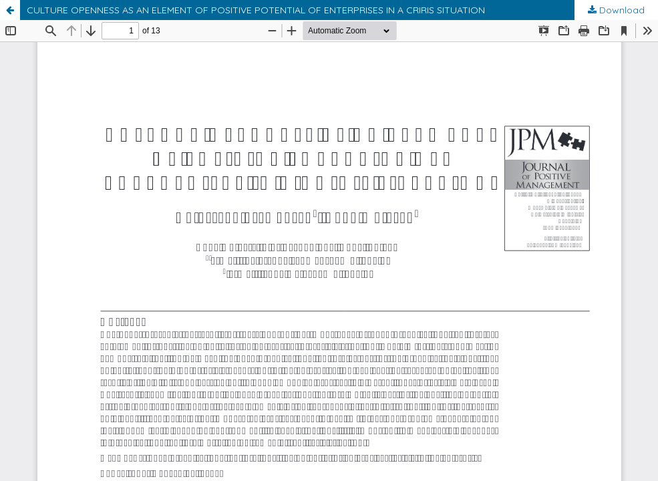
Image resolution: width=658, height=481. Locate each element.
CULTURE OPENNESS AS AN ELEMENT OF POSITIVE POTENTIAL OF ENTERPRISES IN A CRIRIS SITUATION (256, 10)
